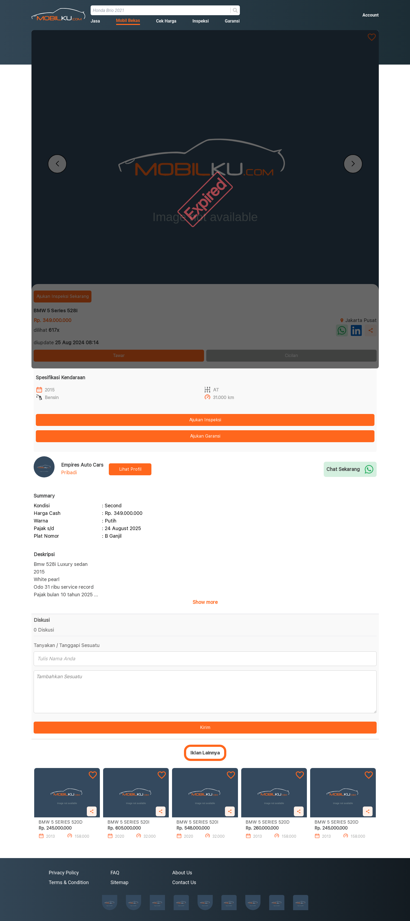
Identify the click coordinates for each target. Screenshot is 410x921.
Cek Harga (166, 21)
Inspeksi (200, 21)
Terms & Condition (69, 882)
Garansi (232, 21)
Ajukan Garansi (205, 436)
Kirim (205, 727)
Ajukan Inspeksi (205, 419)
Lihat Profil (130, 469)
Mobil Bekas (128, 20)
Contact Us (184, 882)
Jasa (95, 21)
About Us (182, 872)
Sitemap (119, 882)
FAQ (114, 872)
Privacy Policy (64, 872)
